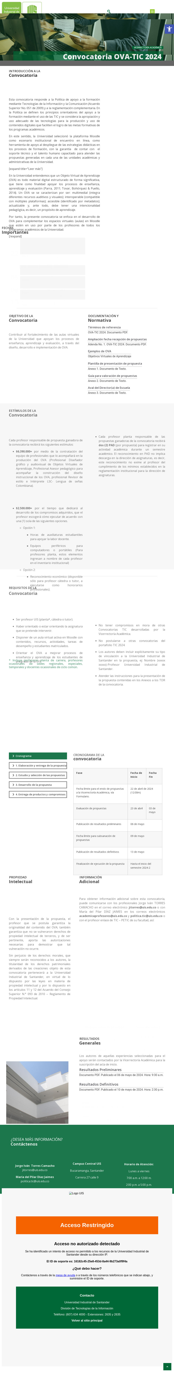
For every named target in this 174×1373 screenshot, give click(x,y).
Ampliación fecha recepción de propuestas (117, 345)
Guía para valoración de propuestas (112, 381)
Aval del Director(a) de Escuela (109, 393)
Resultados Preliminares (100, 1077)
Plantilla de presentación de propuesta (115, 370)
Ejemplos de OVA (99, 357)
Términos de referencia (104, 333)
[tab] (38, 842)
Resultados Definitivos (98, 1091)
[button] (169, 29)
